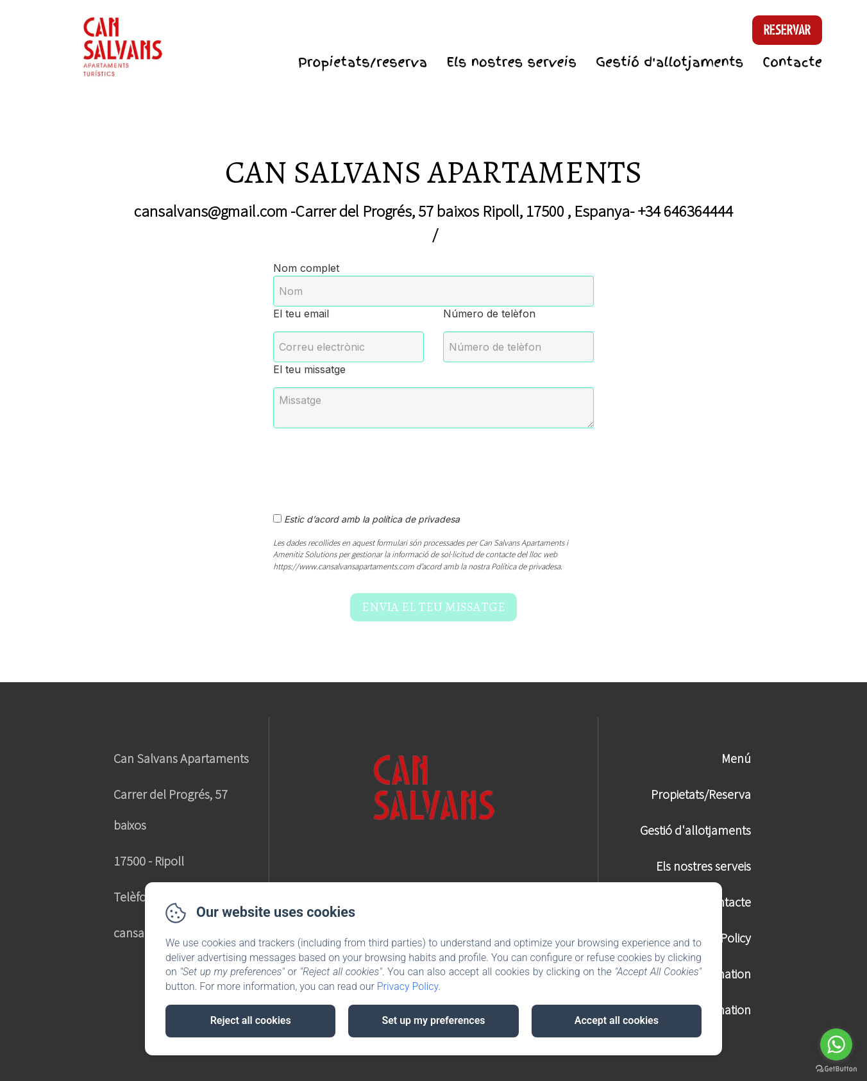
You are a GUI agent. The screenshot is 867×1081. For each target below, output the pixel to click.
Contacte (792, 62)
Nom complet (306, 268)
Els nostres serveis (511, 62)
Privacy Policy (408, 986)
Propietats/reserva (363, 62)
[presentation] (371, 464)
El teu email (301, 313)
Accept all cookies (617, 1020)
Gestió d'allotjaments (669, 62)
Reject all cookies (250, 1020)
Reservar (787, 30)
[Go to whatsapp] (836, 1044)
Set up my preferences (433, 1020)
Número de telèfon (489, 313)
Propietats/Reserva (701, 794)
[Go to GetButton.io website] (836, 1068)
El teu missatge (309, 369)
